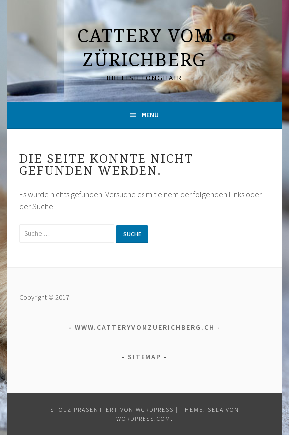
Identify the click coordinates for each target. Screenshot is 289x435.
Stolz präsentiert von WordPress (112, 409)
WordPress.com (143, 418)
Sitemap (144, 356)
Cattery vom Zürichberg (144, 47)
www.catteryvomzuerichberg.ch (145, 327)
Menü (150, 114)
